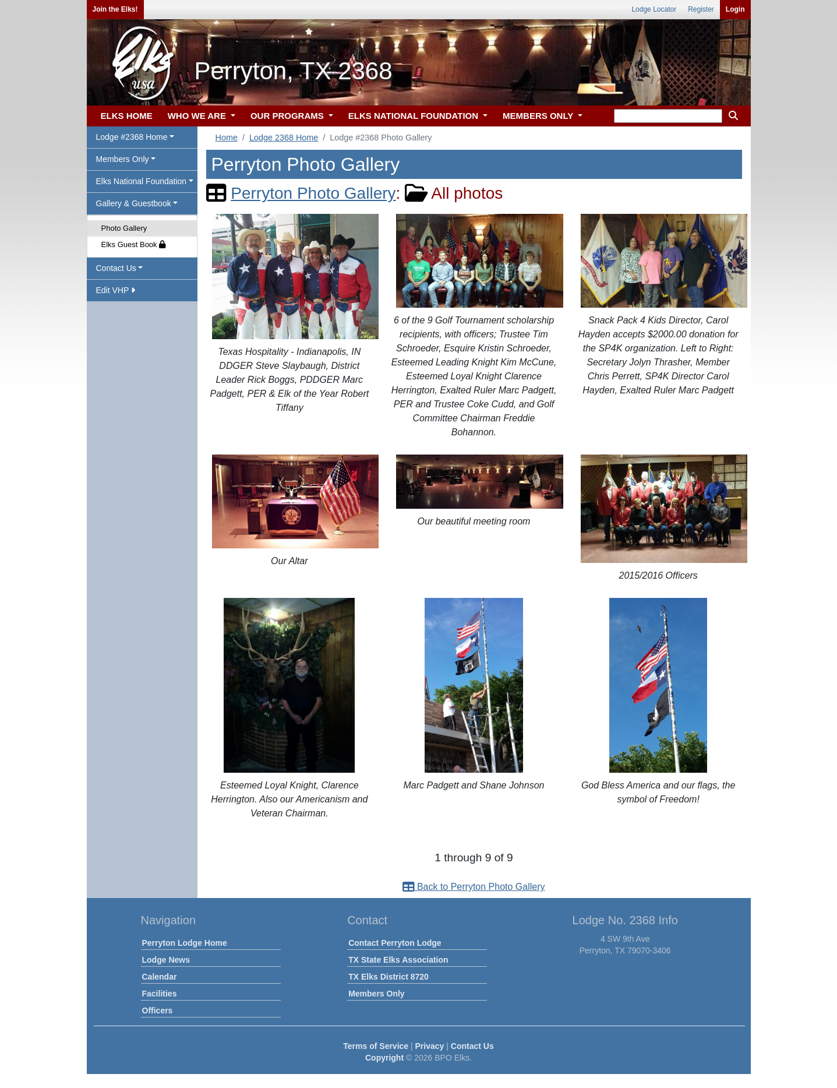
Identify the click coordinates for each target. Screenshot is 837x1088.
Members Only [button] (122, 159)
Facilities (159, 993)
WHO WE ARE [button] (198, 116)
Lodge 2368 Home (283, 137)
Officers (157, 1010)
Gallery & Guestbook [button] (133, 203)
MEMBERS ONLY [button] (539, 116)
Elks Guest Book (133, 244)
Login (735, 9)
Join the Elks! (115, 9)
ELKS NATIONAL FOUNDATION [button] (414, 116)
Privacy (429, 1046)
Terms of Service (375, 1046)
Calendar (159, 976)
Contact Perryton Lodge (394, 943)
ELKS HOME (127, 116)
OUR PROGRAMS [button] (288, 116)
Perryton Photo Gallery (313, 193)
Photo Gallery (124, 228)
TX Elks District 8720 (388, 976)
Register (701, 9)
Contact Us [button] (116, 268)
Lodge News (166, 959)
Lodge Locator (653, 9)
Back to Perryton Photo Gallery (473, 887)
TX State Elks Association (398, 959)
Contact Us (472, 1046)
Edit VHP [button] (115, 290)
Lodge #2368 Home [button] (132, 137)
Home (227, 137)
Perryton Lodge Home (184, 943)
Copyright (384, 1057)
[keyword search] (668, 116)
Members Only (376, 993)
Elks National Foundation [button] (141, 181)
